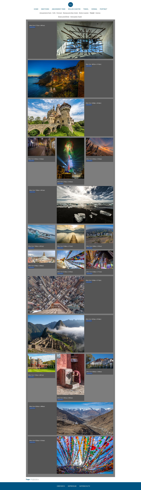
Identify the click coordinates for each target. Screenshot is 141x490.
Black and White (63, 17)
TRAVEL (85, 9)
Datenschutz (84, 486)
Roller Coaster (84, 13)
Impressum (72, 486)
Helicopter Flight (76, 17)
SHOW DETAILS (32, 27)
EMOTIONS (45, 9)
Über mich (61, 486)
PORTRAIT (103, 9)
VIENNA (94, 9)
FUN (53, 13)
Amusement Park (45, 13)
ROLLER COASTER (74, 9)
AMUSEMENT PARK (58, 9)
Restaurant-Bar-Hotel (70, 13)
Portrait (59, 13)
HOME (36, 9)
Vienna (97, 13)
